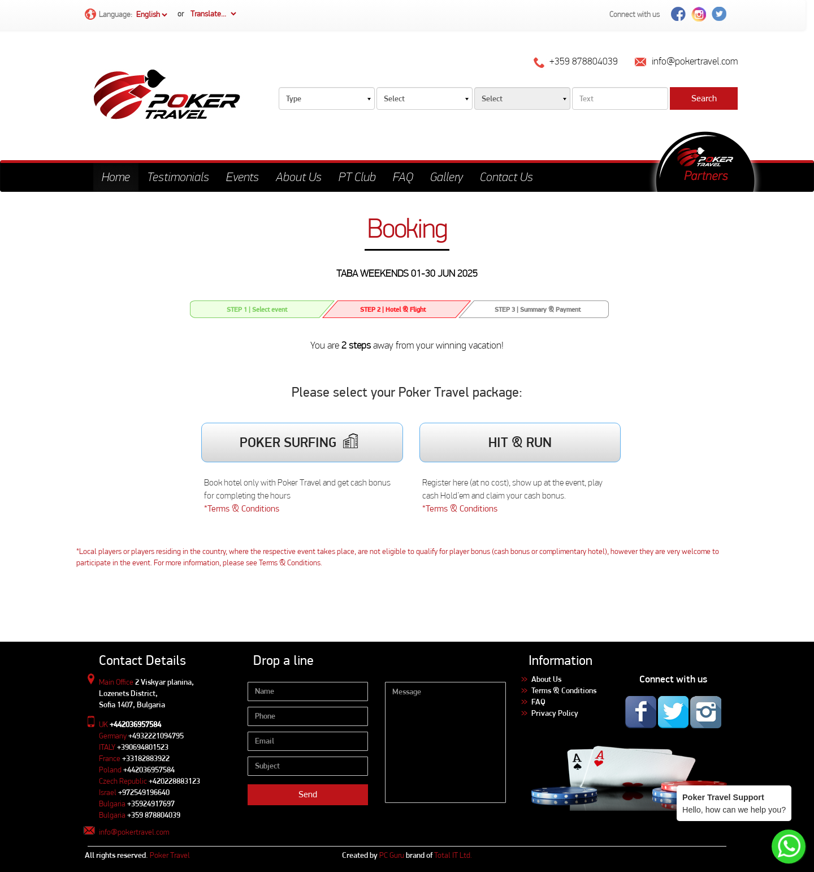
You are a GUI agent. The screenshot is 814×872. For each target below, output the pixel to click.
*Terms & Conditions (241, 508)
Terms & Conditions (563, 690)
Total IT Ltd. (453, 855)
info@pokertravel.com (134, 831)
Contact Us (506, 177)
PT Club (357, 177)
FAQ (403, 177)
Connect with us (634, 14)
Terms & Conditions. (290, 562)
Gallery (446, 177)
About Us (299, 177)
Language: (127, 15)
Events (242, 177)
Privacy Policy (554, 713)
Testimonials (178, 177)
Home (116, 177)
